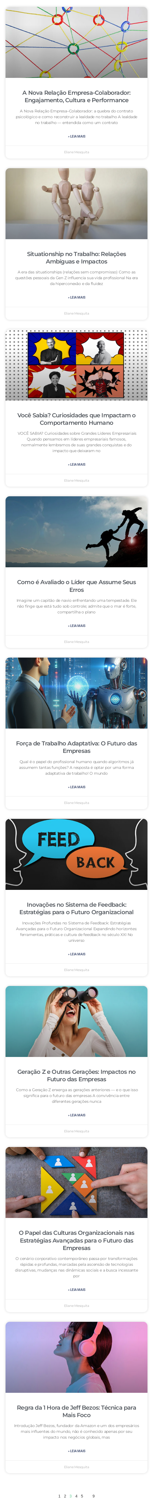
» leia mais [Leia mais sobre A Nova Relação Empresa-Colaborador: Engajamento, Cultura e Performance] (76, 136)
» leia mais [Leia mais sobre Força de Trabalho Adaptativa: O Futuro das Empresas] (76, 787)
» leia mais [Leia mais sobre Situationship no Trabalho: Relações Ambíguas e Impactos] (76, 297)
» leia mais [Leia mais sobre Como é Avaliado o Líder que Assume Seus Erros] (76, 626)
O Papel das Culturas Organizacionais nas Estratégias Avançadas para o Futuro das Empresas (76, 1240)
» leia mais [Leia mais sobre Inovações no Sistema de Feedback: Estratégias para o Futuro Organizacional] (76, 954)
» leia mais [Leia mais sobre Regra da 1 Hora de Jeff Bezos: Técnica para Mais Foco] (76, 1451)
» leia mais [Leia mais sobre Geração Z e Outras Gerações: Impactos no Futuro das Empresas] (76, 1115)
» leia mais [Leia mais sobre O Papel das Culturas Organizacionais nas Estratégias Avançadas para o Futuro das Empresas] (76, 1290)
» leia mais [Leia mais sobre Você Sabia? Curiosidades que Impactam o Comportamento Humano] (76, 464)
